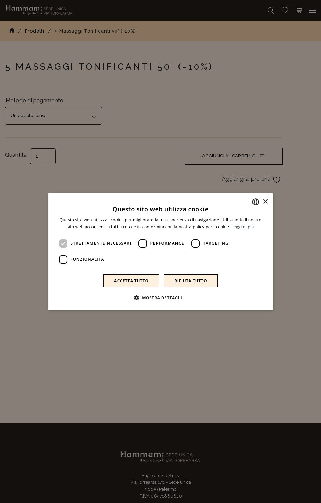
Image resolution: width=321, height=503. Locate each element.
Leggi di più (242, 227)
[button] (160, 297)
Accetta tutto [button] (131, 281)
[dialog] (160, 251)
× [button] (265, 201)
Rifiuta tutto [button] (190, 281)
